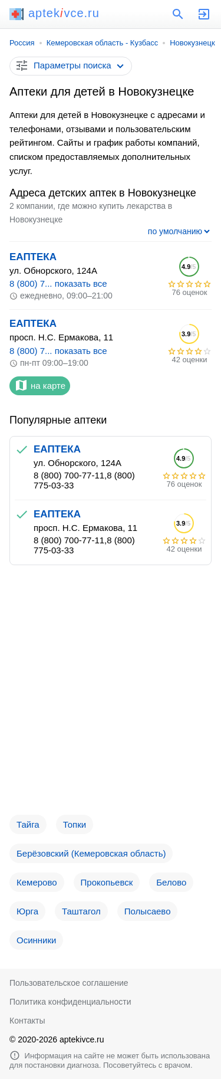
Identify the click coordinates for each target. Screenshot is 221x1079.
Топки (74, 824)
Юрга (27, 911)
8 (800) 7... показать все (58, 283)
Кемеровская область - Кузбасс (103, 42)
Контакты (27, 1020)
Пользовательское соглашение (68, 983)
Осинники (36, 940)
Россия (22, 42)
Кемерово (37, 882)
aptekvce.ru (54, 12)
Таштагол (81, 911)
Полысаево (147, 911)
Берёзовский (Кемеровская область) (91, 853)
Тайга (28, 824)
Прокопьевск (107, 882)
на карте (39, 385)
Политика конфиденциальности (70, 1001)
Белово (171, 882)
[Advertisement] (110, 694)
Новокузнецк (192, 42)
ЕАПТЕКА (33, 257)
